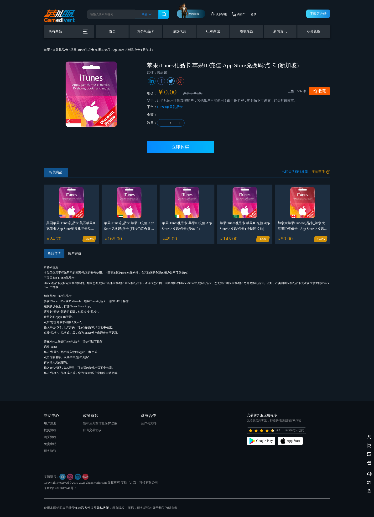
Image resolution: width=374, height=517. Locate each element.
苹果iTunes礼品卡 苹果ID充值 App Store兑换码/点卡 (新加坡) (111, 50)
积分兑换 (313, 31)
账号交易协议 (92, 430)
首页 (112, 31)
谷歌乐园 (246, 31)
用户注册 (50, 423)
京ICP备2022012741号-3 (60, 488)
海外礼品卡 (145, 31)
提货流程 (50, 430)
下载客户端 (318, 14)
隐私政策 (103, 508)
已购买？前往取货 (294, 172)
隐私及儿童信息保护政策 (100, 423)
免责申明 (50, 444)
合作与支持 (148, 423)
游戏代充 (179, 31)
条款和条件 (82, 508)
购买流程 (50, 437)
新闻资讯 (280, 31)
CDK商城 (213, 31)
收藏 (319, 91)
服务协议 (50, 451)
